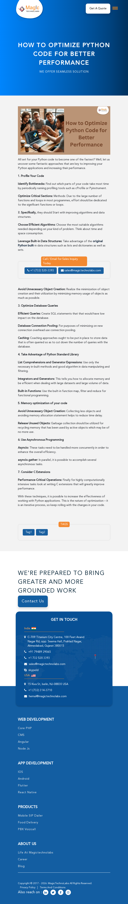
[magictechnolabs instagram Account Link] (68, 892)
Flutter (23, 785)
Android (23, 778)
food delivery (28, 822)
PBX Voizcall (27, 829)
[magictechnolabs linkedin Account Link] (45, 892)
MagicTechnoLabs (58, 883)
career (22, 859)
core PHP (25, 728)
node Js (24, 748)
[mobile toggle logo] (115, 8)
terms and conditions (52, 887)
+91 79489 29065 (39, 652)
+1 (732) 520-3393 (40, 270)
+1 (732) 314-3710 (40, 690)
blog (21, 866)
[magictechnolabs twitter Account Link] (53, 892)
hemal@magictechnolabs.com (48, 696)
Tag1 (28, 532)
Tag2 (42, 532)
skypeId (33, 670)
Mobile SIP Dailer (30, 815)
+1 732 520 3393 (39, 658)
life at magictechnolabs (35, 852)
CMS (21, 735)
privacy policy (27, 887)
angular (23, 742)
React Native (27, 792)
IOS (20, 772)
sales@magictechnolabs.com (81, 270)
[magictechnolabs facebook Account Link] (60, 892)
